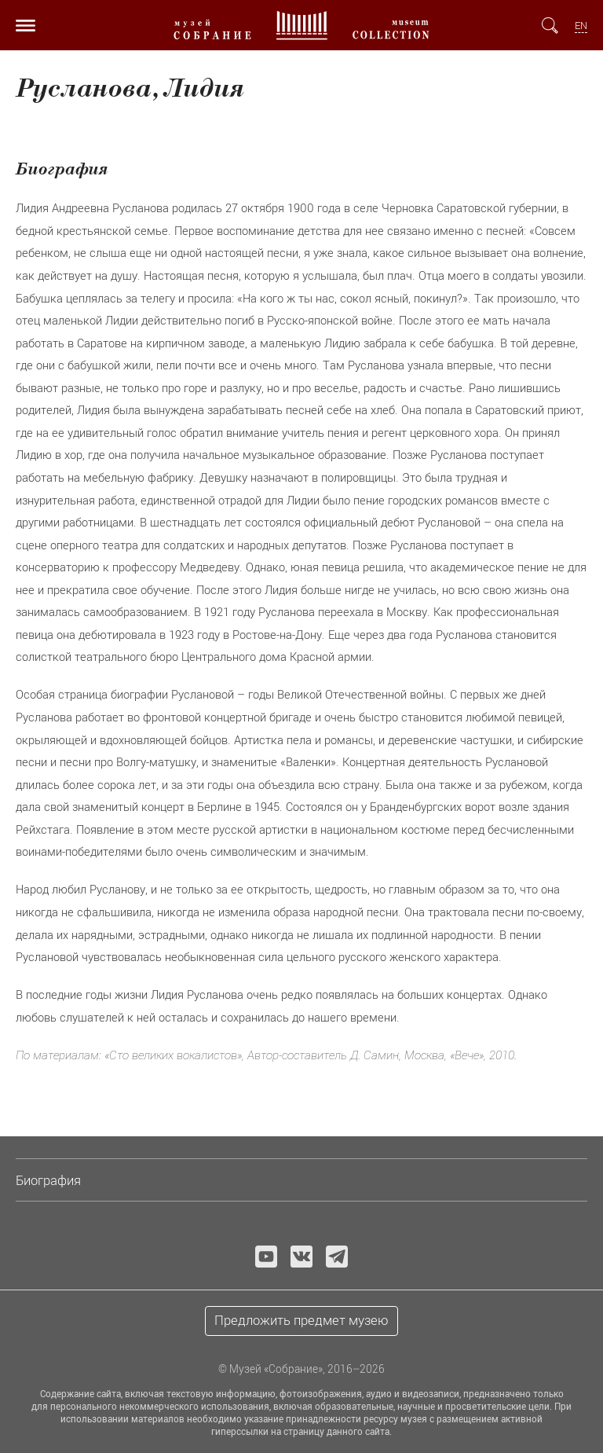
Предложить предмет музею (301, 1320)
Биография (48, 1180)
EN (581, 25)
